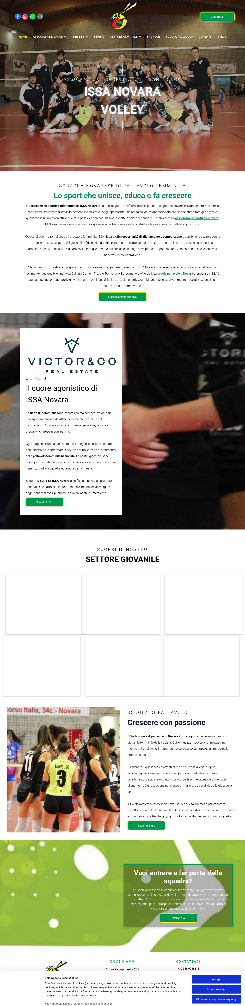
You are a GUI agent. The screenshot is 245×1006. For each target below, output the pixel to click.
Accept (216, 953)
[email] (40, 17)
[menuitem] (23, 36)
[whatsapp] (32, 17)
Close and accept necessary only (216, 973)
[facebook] (18, 17)
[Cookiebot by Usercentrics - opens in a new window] (22, 999)
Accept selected (216, 963)
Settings (174, 999)
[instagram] (25, 17)
